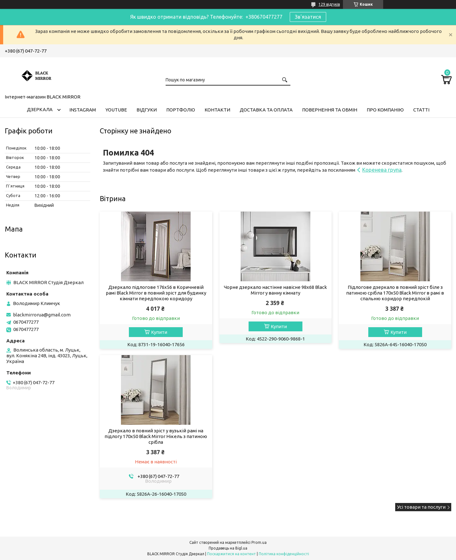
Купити (159, 332)
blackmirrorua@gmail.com (42, 314)
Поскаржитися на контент (231, 554)
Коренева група (382, 170)
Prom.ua (259, 542)
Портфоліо (180, 109)
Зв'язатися (308, 17)
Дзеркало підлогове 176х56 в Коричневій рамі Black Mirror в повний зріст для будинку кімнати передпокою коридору (156, 292)
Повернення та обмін (329, 109)
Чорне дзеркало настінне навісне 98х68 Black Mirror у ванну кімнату (275, 290)
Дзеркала (40, 109)
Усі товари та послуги (421, 507)
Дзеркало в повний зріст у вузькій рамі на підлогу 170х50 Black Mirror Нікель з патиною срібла (155, 436)
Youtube (116, 109)
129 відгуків (329, 4)
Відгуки (146, 109)
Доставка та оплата (266, 109)
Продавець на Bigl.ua (228, 548)
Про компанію (385, 109)
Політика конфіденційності (284, 554)
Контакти (217, 109)
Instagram (82, 109)
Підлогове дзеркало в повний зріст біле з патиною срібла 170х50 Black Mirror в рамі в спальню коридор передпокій (395, 292)
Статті (421, 109)
